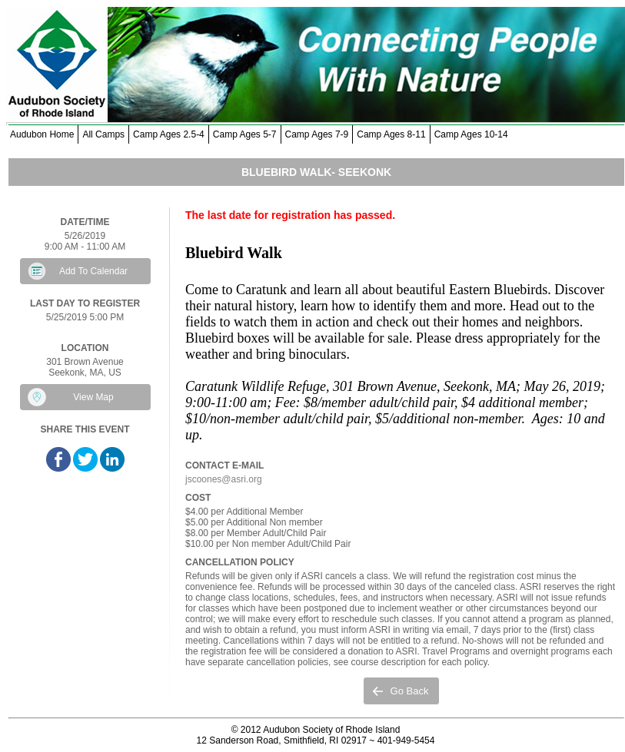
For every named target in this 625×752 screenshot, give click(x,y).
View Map (93, 397)
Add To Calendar (93, 271)
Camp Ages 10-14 (471, 134)
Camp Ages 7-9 (317, 134)
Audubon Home (42, 134)
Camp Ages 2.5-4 (168, 134)
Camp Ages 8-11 (391, 134)
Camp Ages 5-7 (245, 134)
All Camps (103, 134)
